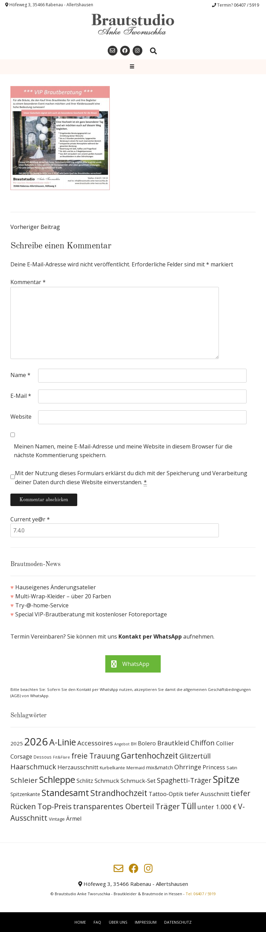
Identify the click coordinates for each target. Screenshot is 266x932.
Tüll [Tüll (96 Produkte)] (188, 806)
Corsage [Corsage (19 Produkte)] (21, 756)
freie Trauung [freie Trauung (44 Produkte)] (95, 756)
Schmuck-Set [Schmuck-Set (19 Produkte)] (138, 781)
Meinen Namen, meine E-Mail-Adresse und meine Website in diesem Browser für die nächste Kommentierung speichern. (123, 451)
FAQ (97, 922)
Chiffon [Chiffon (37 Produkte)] (202, 742)
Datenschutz (178, 922)
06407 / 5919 (246, 5)
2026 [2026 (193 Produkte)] (36, 742)
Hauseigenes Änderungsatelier (55, 587)
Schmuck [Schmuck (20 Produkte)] (107, 781)
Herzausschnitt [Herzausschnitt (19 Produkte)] (77, 767)
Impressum (146, 922)
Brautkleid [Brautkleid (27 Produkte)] (173, 742)
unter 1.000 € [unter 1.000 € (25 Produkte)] (217, 807)
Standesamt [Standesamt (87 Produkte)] (65, 792)
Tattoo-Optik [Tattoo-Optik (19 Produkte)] (166, 794)
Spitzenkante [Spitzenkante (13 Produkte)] (25, 793)
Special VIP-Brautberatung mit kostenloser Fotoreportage (91, 614)
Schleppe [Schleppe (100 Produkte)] (57, 779)
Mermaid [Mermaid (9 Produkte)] (135, 768)
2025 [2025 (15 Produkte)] (16, 743)
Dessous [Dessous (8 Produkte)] (43, 757)
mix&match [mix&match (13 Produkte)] (159, 767)
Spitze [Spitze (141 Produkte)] (226, 779)
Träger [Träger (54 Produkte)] (168, 806)
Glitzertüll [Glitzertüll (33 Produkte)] (195, 756)
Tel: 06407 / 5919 (201, 893)
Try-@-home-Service (42, 605)
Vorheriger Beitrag (35, 227)
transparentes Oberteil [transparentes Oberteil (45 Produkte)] (113, 806)
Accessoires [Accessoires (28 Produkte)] (95, 742)
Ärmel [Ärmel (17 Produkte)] (73, 818)
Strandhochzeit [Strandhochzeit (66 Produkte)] (118, 792)
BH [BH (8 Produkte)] (133, 744)
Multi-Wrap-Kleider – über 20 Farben (63, 596)
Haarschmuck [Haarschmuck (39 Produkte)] (33, 766)
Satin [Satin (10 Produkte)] (232, 767)
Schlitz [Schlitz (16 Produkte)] (85, 781)
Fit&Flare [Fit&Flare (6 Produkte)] (61, 757)
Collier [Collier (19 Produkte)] (225, 743)
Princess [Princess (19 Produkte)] (214, 767)
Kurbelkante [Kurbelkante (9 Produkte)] (112, 768)
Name (20, 375)
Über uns (118, 922)
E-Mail (20, 396)
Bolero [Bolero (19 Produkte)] (147, 743)
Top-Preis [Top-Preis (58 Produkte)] (54, 806)
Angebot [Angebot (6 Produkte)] (122, 744)
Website (21, 416)
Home (80, 922)
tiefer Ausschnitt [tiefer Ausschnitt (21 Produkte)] (207, 794)
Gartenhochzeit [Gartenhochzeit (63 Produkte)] (149, 755)
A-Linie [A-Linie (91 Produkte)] (62, 742)
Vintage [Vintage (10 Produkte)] (57, 819)
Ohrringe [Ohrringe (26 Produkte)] (187, 767)
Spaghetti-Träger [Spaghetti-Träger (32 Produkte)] (184, 780)
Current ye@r (30, 519)
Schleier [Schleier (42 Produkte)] (24, 780)
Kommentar (28, 282)
